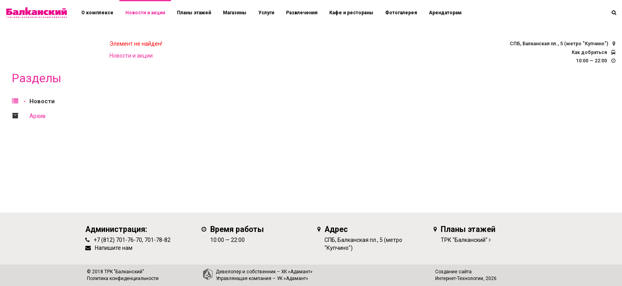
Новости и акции (145, 12)
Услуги (266, 12)
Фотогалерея (401, 12)
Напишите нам (113, 248)
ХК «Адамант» (297, 271)
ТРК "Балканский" (464, 240)
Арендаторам (445, 12)
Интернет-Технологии (459, 278)
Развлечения (301, 12)
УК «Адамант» (292, 278)
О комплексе (97, 12)
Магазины (234, 12)
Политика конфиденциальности (123, 278)
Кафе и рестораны (351, 12)
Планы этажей (194, 12)
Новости (42, 101)
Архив (37, 116)
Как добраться (589, 52)
